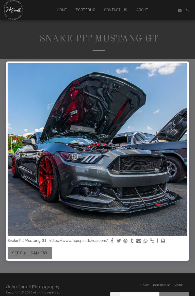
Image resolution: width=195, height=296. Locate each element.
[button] (164, 10)
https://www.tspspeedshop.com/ (78, 240)
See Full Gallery (29, 253)
